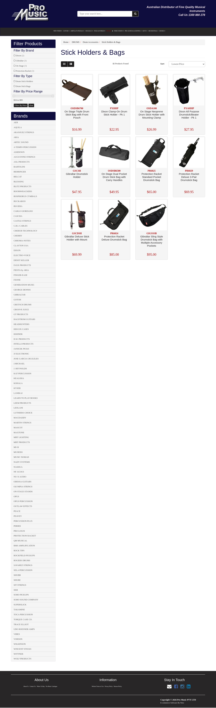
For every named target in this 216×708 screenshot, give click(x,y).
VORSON (18, 639)
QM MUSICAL (20, 540)
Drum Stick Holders (24, 81)
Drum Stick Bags (23, 86)
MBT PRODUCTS (22, 442)
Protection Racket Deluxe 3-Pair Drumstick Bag (189, 176)
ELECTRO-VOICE (22, 255)
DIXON (17, 250)
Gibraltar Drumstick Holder (77, 175)
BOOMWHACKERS (23, 191)
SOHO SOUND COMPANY (26, 599)
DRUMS (109, 31)
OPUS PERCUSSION (23, 501)
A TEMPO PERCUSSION (25, 147)
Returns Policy (118, 686)
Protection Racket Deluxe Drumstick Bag (114, 238)
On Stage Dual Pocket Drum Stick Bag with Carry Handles (114, 176)
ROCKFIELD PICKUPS (24, 555)
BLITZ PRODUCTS (22, 186)
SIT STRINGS (20, 585)
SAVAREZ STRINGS (23, 565)
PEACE (17, 511)
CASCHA (18, 216)
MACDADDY (20, 418)
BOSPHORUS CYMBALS (25, 196)
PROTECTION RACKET (25, 536)
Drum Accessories (90, 42)
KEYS (145, 31)
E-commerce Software (168, 703)
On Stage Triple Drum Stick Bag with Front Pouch (77, 114)
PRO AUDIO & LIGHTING (133, 31)
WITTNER (18, 654)
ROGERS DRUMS (22, 560)
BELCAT (18, 177)
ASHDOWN (19, 152)
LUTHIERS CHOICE (23, 413)
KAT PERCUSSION (22, 373)
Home (66, 42)
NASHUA (18, 467)
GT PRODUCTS (21, 314)
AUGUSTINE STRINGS (24, 157)
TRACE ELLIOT (21, 624)
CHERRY (18, 236)
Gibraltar (21, 61)
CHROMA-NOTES (22, 240)
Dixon (20, 55)
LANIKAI (18, 393)
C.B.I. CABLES (20, 226)
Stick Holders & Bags (111, 42)
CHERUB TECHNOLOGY (25, 231)
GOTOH (17, 299)
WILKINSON (20, 644)
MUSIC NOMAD (21, 457)
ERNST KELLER (21, 260)
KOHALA (18, 383)
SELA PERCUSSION (23, 570)
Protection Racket (25, 71)
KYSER (17, 388)
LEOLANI (18, 408)
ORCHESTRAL (153, 31)
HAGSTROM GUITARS (24, 319)
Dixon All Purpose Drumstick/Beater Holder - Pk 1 (189, 114)
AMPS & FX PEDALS (77, 31)
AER (16, 122)
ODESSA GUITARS (22, 481)
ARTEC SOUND (21, 142)
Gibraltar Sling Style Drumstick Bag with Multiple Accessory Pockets (151, 241)
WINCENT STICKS (22, 649)
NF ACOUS (19, 472)
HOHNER (18, 334)
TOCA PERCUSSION (23, 614)
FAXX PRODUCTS (22, 265)
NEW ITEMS (57, 31)
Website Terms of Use (98, 686)
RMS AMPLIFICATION (24, 545)
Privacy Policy (109, 686)
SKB (16, 590)
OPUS (16, 496)
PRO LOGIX (19, 531)
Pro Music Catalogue (51, 686)
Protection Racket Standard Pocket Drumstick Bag (152, 176)
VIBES (17, 634)
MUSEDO (18, 452)
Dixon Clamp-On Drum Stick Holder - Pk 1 (114, 113)
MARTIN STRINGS (22, 422)
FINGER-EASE (20, 275)
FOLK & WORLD (99, 31)
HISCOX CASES (21, 329)
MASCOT (18, 427)
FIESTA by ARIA (21, 270)
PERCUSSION (119, 31)
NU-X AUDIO (20, 477)
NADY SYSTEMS (22, 462)
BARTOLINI (19, 167)
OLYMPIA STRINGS (23, 486)
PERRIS (17, 526)
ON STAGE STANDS (23, 491)
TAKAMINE (19, 609)
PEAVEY (18, 516)
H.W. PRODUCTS (22, 339)
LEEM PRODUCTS (22, 403)
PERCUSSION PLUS (23, 521)
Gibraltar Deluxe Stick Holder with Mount (77, 238)
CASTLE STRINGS (22, 221)
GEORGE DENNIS (22, 290)
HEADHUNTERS (21, 324)
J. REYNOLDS (20, 368)
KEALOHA (19, 378)
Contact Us (33, 686)
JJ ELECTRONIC (21, 354)
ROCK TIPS (19, 550)
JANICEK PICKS (21, 349)
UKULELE (89, 31)
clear (31, 105)
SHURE (17, 580)
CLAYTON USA (21, 245)
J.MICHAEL (19, 363)
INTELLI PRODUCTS (23, 344)
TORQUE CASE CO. (23, 619)
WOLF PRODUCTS (22, 659)
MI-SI (16, 447)
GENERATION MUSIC (24, 285)
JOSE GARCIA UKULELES (26, 358)
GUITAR (66, 31)
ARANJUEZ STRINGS (24, 132)
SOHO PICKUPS (21, 595)
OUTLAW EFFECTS (23, 506)
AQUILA (18, 127)
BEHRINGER (20, 172)
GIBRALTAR (19, 295)
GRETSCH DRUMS (23, 304)
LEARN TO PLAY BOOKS (26, 398)
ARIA (16, 137)
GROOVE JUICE (21, 309)
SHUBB (17, 575)
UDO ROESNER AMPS (24, 629)
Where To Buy (41, 686)
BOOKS (162, 31)
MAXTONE (19, 432)
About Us (25, 686)
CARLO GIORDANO (23, 211)
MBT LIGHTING (21, 437)
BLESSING (19, 181)
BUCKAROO (20, 201)
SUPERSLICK (20, 604)
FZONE (17, 280)
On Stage (21, 66)
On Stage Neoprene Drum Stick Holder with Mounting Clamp (152, 114)
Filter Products (28, 43)
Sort (162, 64)
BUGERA (18, 206)
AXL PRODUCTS (22, 162)
